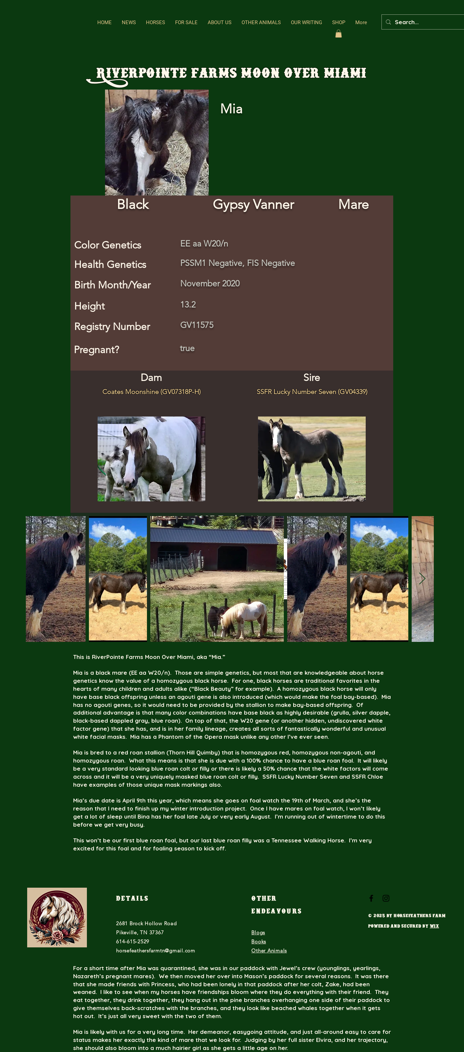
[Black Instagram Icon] (386, 898)
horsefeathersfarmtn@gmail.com (155, 950)
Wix (434, 927)
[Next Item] (422, 579)
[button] (155, 22)
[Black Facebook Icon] (371, 898)
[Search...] (428, 22)
